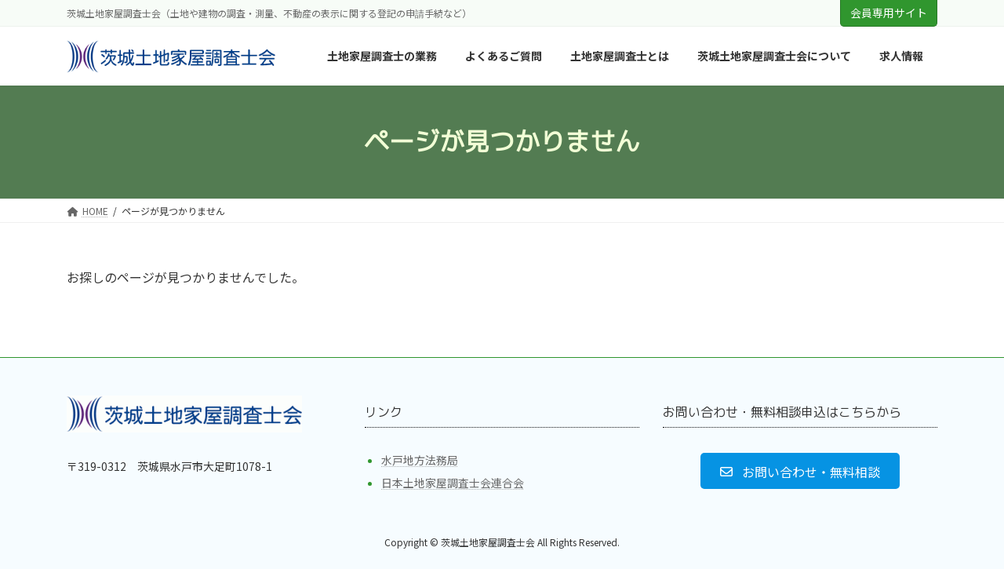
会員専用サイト (888, 12)
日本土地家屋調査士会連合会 (452, 483)
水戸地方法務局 (419, 460)
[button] (799, 471)
